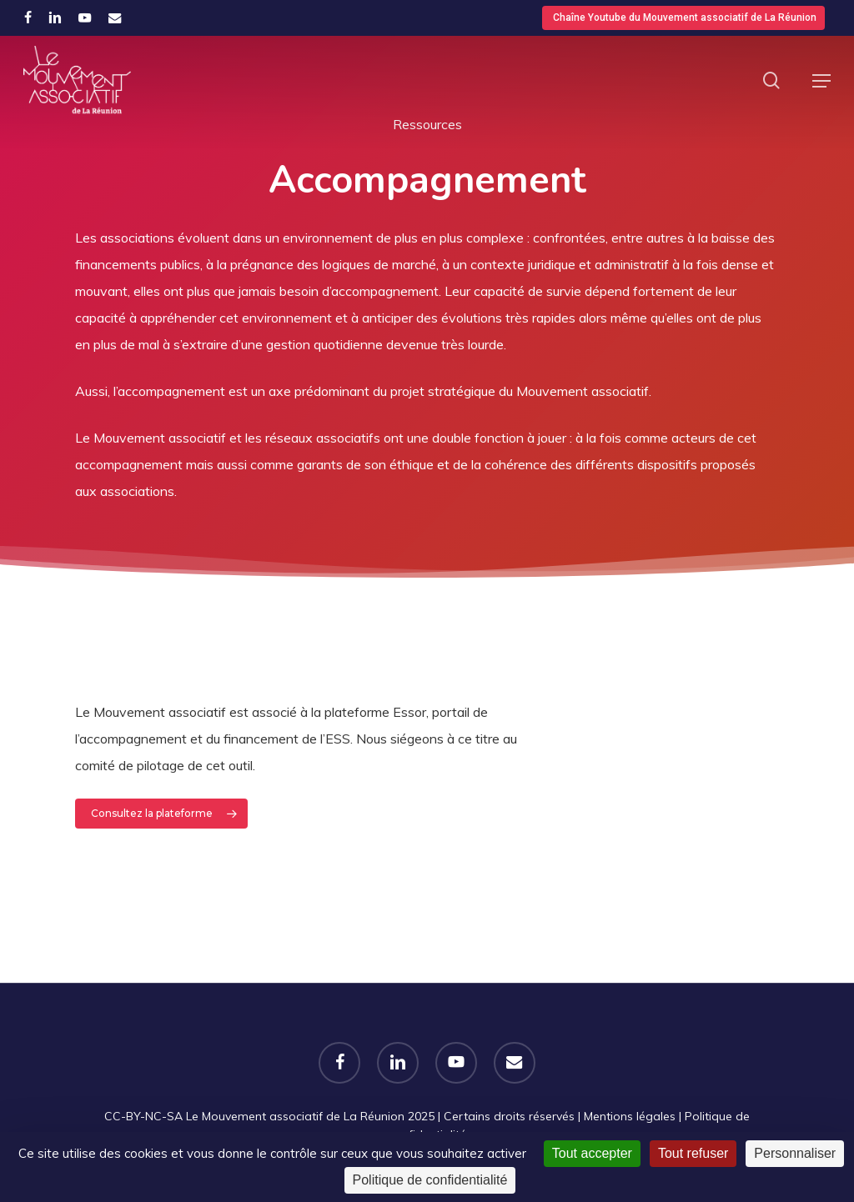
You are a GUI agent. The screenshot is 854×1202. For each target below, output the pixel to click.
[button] (821, 81)
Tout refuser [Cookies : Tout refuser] (693, 1153)
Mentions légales (630, 1116)
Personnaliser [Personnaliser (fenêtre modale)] (795, 1153)
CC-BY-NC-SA (143, 1116)
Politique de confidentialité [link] (430, 1180)
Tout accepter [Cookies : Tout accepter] (592, 1153)
